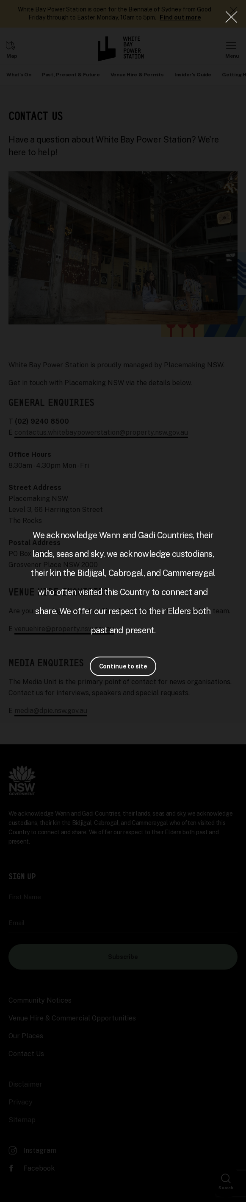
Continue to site (123, 666)
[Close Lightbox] (231, 17)
